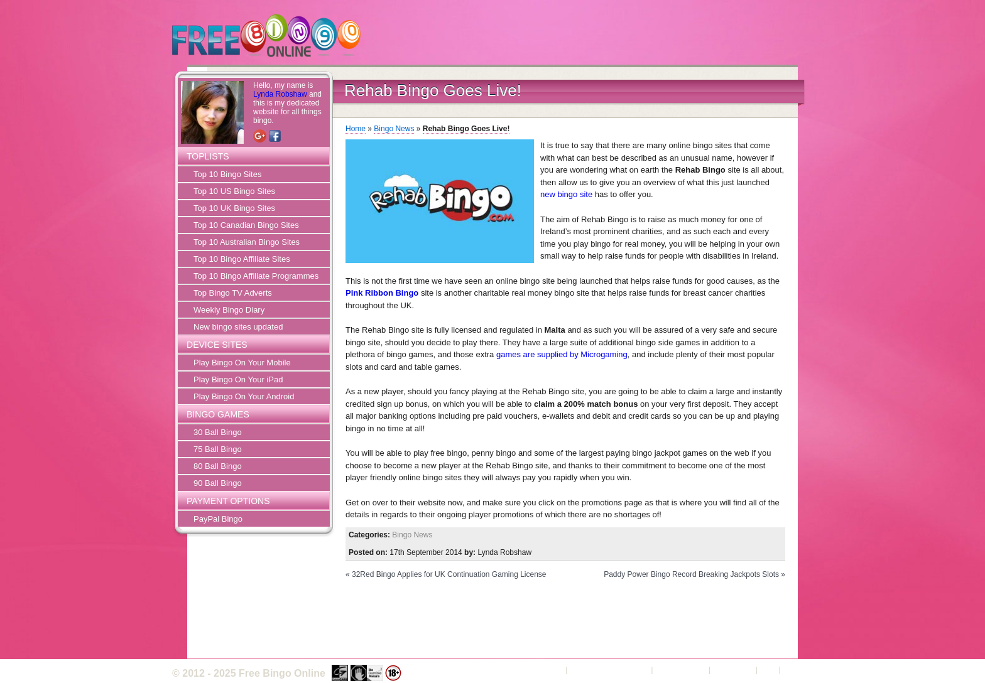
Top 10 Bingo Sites (227, 174)
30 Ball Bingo (217, 432)
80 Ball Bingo (217, 466)
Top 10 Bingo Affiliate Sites (241, 259)
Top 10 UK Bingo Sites (234, 208)
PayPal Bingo (217, 519)
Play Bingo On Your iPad (238, 379)
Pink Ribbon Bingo (382, 293)
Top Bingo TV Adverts (232, 293)
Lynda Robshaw (280, 94)
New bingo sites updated (238, 326)
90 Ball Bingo (217, 483)
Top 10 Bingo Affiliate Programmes (255, 276)
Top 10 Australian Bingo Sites (246, 242)
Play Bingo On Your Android (243, 396)
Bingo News (394, 128)
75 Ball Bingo (217, 449)
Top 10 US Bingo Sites (234, 191)
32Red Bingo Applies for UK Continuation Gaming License (449, 574)
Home (356, 128)
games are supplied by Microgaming (562, 354)
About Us (546, 669)
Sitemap (798, 669)
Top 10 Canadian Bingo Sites (246, 225)
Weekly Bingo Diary (228, 310)
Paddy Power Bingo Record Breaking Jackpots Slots (691, 574)
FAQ (768, 669)
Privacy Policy (680, 669)
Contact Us (733, 669)
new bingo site (566, 194)
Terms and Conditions (609, 669)
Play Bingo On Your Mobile (242, 362)
